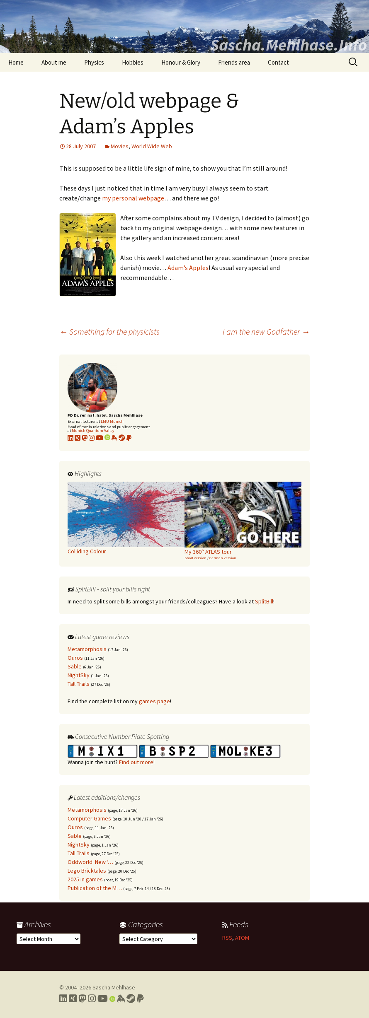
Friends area (234, 62)
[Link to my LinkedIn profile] (70, 438)
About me (53, 62)
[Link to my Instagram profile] (92, 438)
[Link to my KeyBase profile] (114, 438)
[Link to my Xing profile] (73, 998)
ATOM (242, 937)
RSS (227, 937)
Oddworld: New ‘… (90, 862)
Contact (278, 62)
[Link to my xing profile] (77, 438)
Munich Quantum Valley (93, 430)
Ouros (75, 657)
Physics (94, 62)
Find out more (136, 762)
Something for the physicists (109, 331)
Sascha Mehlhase (113, 987)
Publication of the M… (95, 888)
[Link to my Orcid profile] (107, 438)
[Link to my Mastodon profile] (84, 438)
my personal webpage (133, 198)
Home (16, 62)
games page (154, 701)
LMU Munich (112, 421)
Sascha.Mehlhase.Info (288, 44)
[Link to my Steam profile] (122, 438)
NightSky (79, 675)
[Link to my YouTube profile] (99, 438)
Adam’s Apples (188, 267)
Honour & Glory (180, 62)
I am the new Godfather (266, 331)
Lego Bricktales (87, 870)
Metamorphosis (87, 649)
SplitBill (264, 601)
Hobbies (132, 62)
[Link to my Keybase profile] (121, 998)
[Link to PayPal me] (128, 438)
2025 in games (85, 879)
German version (222, 557)
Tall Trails (79, 684)
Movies (120, 146)
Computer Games (89, 818)
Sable (75, 666)
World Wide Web (151, 146)
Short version (195, 557)
